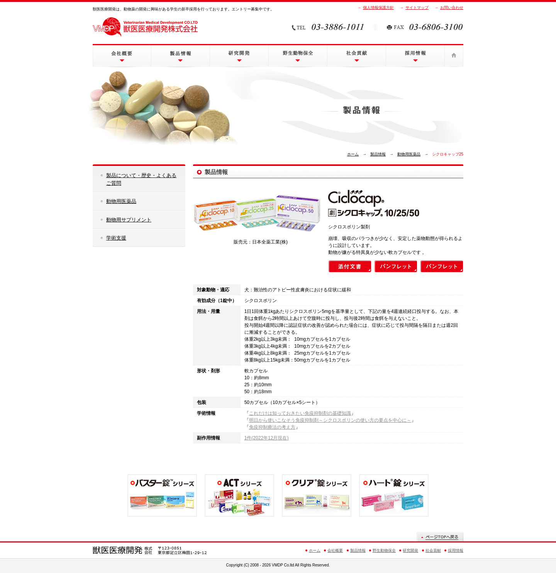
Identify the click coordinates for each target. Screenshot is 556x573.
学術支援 (116, 238)
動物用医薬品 (408, 154)
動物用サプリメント (128, 220)
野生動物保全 (298, 55)
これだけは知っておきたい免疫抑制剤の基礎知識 (300, 413)
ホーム (454, 55)
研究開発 (239, 55)
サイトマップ (417, 7)
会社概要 (122, 55)
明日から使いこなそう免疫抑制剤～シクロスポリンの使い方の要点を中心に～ (330, 420)
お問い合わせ (451, 7)
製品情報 (180, 55)
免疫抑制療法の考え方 (272, 427)
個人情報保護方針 (378, 7)
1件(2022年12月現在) (266, 438)
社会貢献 (356, 55)
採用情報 (415, 55)
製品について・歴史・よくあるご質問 (141, 179)
